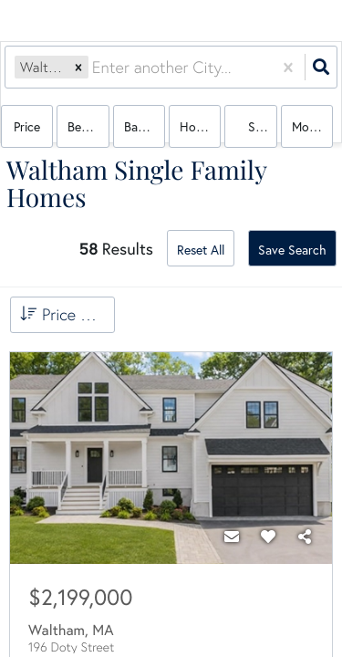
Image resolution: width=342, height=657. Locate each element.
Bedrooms (88, 126)
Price (27, 126)
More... (310, 126)
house (197, 126)
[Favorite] (268, 536)
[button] (78, 67)
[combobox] (94, 67)
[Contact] (231, 536)
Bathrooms (144, 126)
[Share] (304, 536)
